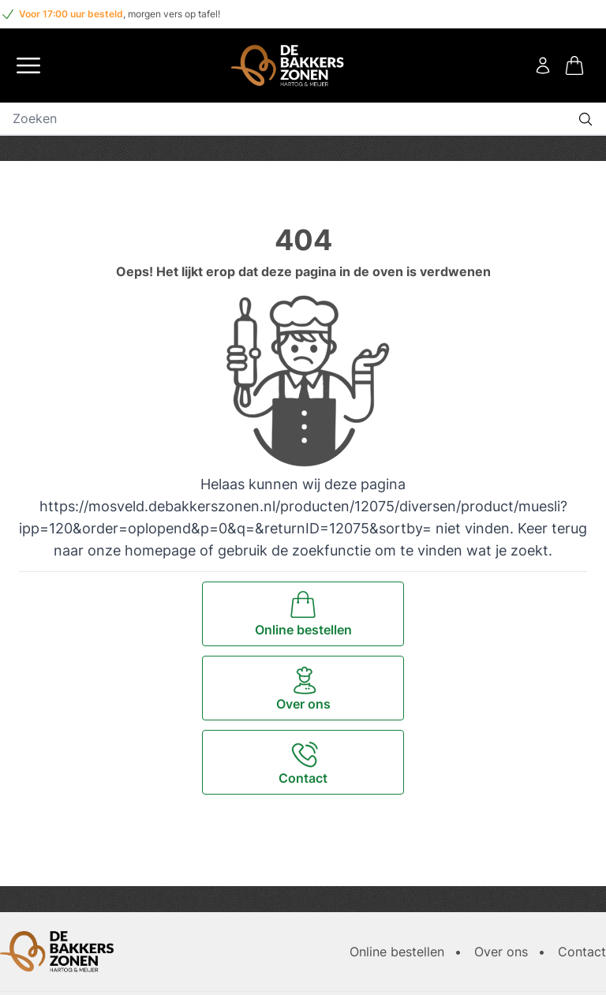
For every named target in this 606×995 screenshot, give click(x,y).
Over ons (501, 951)
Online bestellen (397, 951)
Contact (582, 951)
